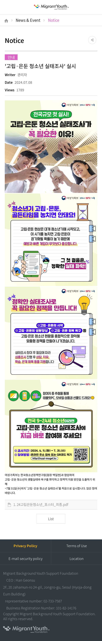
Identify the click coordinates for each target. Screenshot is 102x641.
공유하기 (92, 40)
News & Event (28, 20)
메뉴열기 (7, 7)
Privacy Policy (25, 545)
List (51, 518)
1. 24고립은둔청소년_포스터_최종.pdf (40, 504)
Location (77, 558)
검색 (95, 7)
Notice (53, 20)
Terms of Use (76, 545)
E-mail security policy (25, 558)
